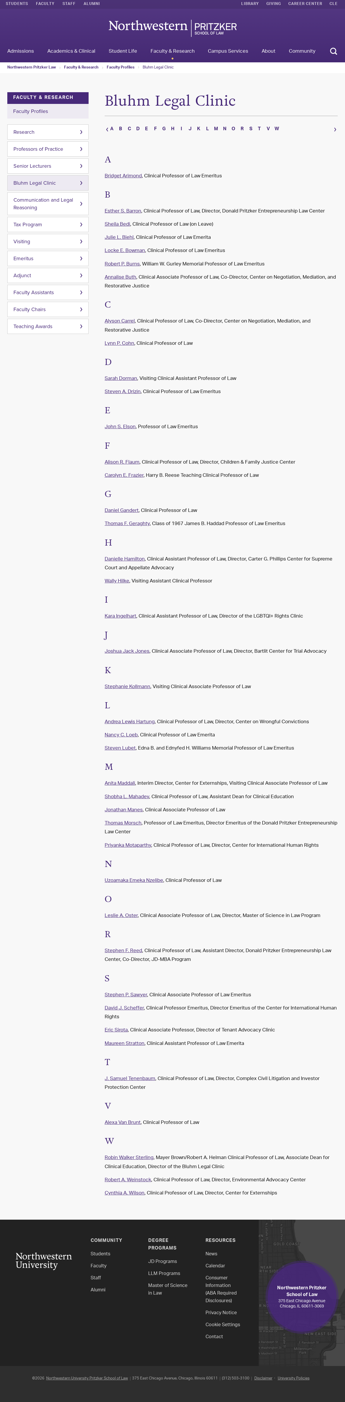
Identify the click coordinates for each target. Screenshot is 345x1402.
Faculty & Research (81, 68)
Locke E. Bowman (125, 247)
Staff (69, 4)
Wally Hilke (117, 577)
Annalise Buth (120, 273)
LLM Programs (164, 1270)
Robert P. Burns (122, 260)
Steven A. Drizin (123, 388)
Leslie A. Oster (121, 911)
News (211, 1250)
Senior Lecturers (32, 166)
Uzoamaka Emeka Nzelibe (134, 876)
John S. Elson (120, 423)
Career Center (305, 4)
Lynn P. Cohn (119, 339)
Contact (214, 1333)
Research (23, 132)
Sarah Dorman (121, 374)
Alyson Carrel (120, 317)
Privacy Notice (221, 1309)
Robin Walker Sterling (129, 1154)
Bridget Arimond (123, 172)
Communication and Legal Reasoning (43, 204)
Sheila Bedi (117, 220)
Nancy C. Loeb (121, 731)
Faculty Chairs (29, 309)
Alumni (92, 4)
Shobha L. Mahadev (127, 793)
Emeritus (23, 258)
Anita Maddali (120, 779)
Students (17, 4)
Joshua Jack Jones (127, 647)
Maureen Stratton (124, 1039)
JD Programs (162, 1258)
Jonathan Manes (124, 806)
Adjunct (22, 275)
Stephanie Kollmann (127, 683)
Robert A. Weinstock (128, 1176)
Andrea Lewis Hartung (130, 718)
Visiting (21, 241)
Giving (273, 4)
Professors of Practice (38, 149)
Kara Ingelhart (120, 612)
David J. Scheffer (124, 1004)
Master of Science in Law (167, 1285)
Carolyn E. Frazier (124, 471)
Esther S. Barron (123, 207)
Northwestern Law (172, 28)
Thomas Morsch (123, 819)
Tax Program (27, 224)
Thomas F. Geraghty (127, 520)
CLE (334, 4)
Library (250, 4)
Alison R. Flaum (122, 458)
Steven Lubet (120, 744)
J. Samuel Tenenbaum (130, 1075)
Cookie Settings (223, 1321)
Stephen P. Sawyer (126, 991)
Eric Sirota (116, 1026)
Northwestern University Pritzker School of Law (87, 1374)
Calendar (215, 1262)
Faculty (45, 4)
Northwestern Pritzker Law (31, 68)
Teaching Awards (32, 326)
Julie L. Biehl (119, 233)
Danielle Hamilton (125, 555)
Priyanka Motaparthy (128, 841)
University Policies (294, 1374)
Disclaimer (263, 1374)
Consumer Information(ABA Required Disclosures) (221, 1285)
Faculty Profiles (120, 68)
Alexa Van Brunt (123, 1118)
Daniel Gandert (122, 506)
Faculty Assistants (33, 292)
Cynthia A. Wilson (124, 1189)
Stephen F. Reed (123, 947)
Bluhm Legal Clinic (158, 67)
